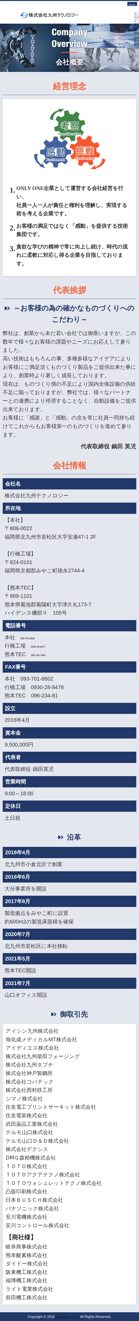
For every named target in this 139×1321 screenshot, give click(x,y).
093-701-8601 (36, 637)
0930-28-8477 (47, 646)
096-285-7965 (47, 654)
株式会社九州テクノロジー (67, 1317)
